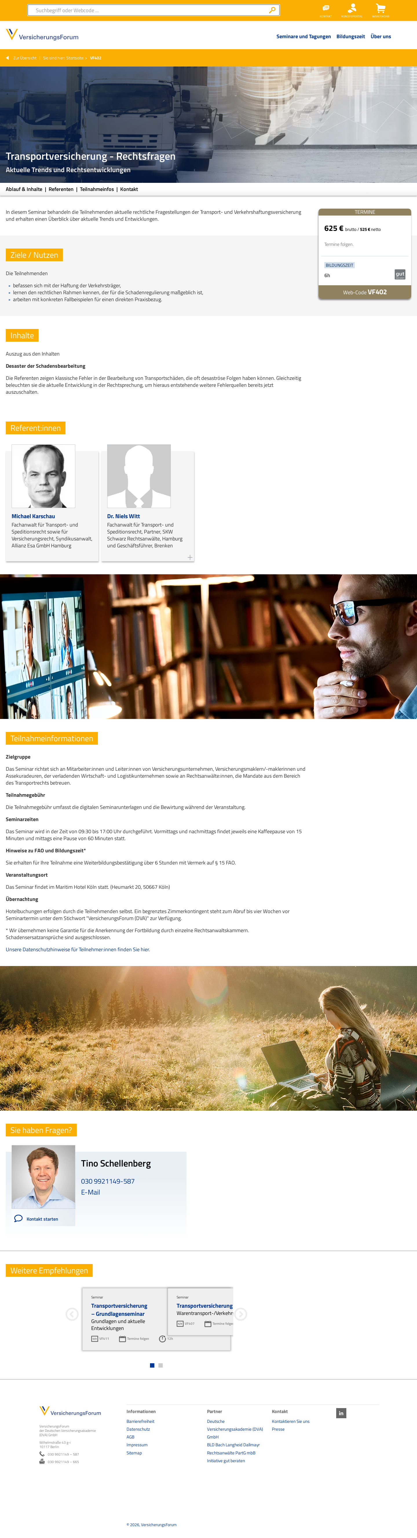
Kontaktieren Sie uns (291, 1421)
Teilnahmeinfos (97, 189)
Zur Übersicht (24, 58)
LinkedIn (341, 1413)
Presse (278, 1429)
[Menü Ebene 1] (304, 40)
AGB (130, 1437)
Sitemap (134, 1452)
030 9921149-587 (108, 1181)
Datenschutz (138, 1429)
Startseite (74, 58)
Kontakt (129, 189)
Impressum (137, 1444)
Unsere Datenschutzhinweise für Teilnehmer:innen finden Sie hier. (78, 949)
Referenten (62, 189)
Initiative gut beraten (226, 1460)
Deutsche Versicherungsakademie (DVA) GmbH (235, 1429)
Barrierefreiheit (140, 1421)
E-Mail (90, 1192)
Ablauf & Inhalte (24, 189)
